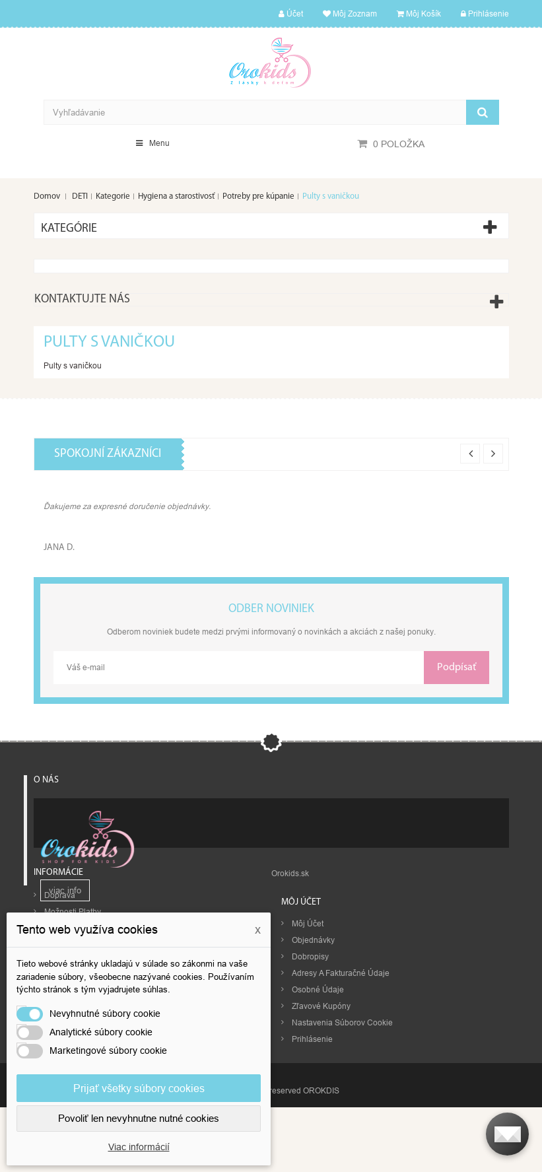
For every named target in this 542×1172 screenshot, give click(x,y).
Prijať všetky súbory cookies (139, 1088)
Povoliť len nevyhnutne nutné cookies (138, 1118)
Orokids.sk (290, 948)
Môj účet (301, 977)
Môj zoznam (350, 13)
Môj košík (419, 13)
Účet (291, 13)
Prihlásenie (485, 13)
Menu (152, 143)
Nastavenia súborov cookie (342, 1098)
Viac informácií (139, 1147)
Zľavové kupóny (321, 1082)
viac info (65, 898)
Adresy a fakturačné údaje (341, 1049)
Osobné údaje (318, 1065)
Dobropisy (310, 1032)
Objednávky (313, 1016)
